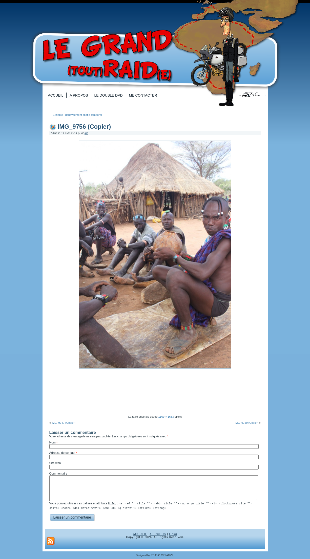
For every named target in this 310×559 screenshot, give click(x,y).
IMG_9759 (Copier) (246, 422)
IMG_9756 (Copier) (84, 126)
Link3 (173, 533)
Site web (55, 463)
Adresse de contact (62, 453)
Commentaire (58, 473)
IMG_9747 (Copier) (63, 422)
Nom (52, 442)
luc (86, 133)
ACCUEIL (140, 533)
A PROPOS (158, 533)
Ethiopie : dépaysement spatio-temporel (75, 114)
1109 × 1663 (166, 416)
